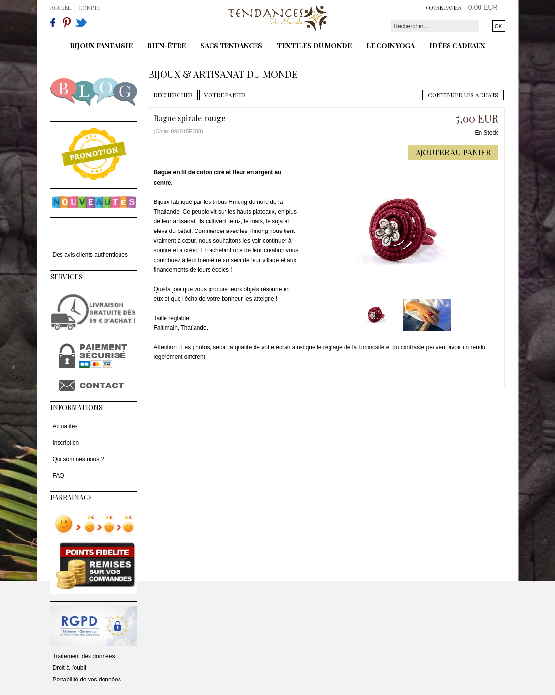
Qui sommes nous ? (79, 459)
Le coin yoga (390, 45)
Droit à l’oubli (69, 667)
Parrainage (71, 497)
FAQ (58, 475)
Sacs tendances (231, 45)
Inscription (66, 442)
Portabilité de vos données (87, 679)
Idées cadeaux (457, 45)
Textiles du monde (314, 45)
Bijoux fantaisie (101, 45)
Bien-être (166, 45)
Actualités (65, 426)
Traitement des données (84, 656)
